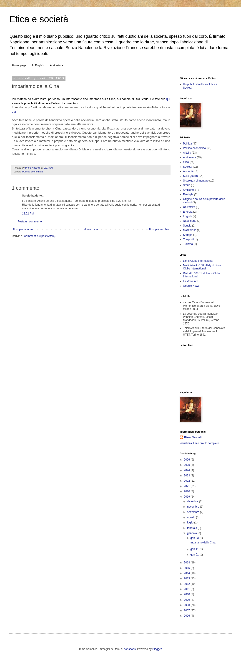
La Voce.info (190, 281)
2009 (187, 599)
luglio (190, 522)
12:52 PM (28, 213)
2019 (187, 496)
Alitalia (187, 152)
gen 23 (194, 538)
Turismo (188, 244)
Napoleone (189, 220)
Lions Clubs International (198, 260)
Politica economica (32, 171)
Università (189, 207)
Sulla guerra (190, 175)
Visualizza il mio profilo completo (199, 443)
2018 (187, 562)
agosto (191, 517)
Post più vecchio (159, 229)
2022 (187, 480)
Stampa (187, 235)
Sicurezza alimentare (195, 180)
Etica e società (38, 19)
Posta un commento (30, 221)
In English (38, 65)
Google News (191, 285)
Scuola (187, 225)
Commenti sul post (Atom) (39, 236)
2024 (187, 470)
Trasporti (188, 239)
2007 (187, 610)
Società (187, 166)
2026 (187, 459)
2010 (187, 594)
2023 (187, 475)
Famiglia (188, 194)
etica (186, 162)
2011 (187, 589)
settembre (193, 512)
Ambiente (189, 190)
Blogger (157, 649)
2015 (187, 568)
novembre (193, 506)
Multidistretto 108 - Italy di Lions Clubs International (202, 267)
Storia (186, 185)
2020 (187, 491)
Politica (187, 143)
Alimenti (188, 171)
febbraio (192, 528)
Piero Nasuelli (193, 437)
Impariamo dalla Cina (202, 542)
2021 (187, 486)
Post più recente (23, 229)
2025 (187, 464)
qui (168, 99)
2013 (187, 578)
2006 (187, 615)
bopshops (130, 649)
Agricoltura (56, 65)
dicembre (193, 501)
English (187, 216)
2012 (187, 583)
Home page (19, 65)
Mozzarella (189, 230)
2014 (187, 573)
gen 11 (194, 549)
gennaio (192, 533)
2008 (187, 605)
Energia (187, 211)
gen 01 (194, 554)
